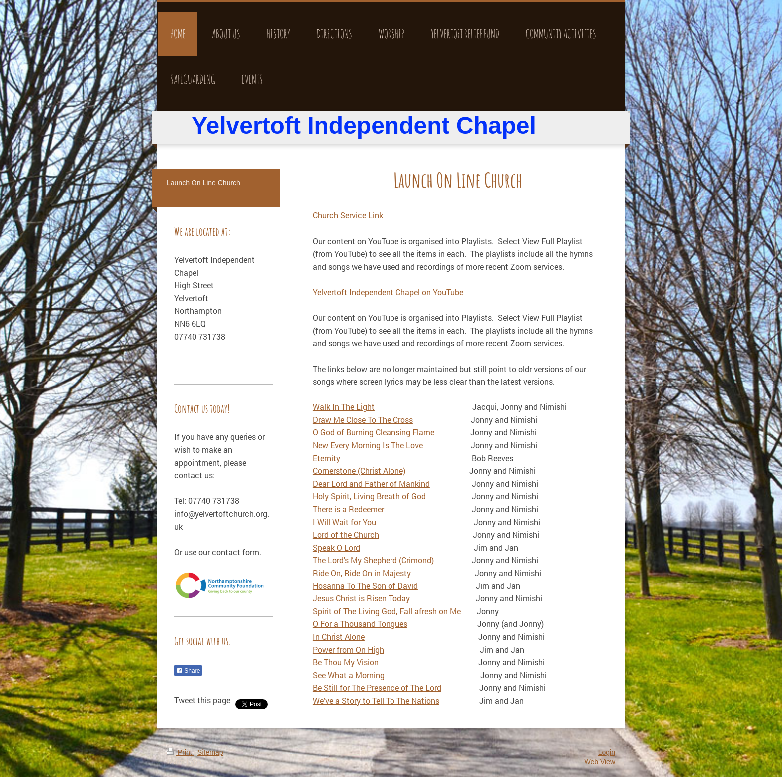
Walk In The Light (344, 406)
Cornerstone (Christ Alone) (359, 470)
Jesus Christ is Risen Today (361, 598)
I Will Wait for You (344, 522)
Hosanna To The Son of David (365, 586)
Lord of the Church (346, 534)
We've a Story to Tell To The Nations (376, 700)
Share (188, 670)
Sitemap (210, 752)
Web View (599, 762)
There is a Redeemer (348, 509)
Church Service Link (348, 215)
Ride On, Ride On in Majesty (362, 573)
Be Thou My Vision (346, 662)
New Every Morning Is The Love (368, 445)
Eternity (326, 458)
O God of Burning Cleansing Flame (373, 432)
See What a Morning (349, 675)
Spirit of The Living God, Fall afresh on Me (387, 611)
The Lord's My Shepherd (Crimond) (373, 560)
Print (180, 752)
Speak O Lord (336, 547)
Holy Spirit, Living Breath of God (369, 496)
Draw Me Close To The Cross (363, 419)
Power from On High (348, 649)
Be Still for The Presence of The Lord (377, 687)
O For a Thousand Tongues (360, 623)
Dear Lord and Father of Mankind (371, 483)
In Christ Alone (339, 636)
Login (606, 752)
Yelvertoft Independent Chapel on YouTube (388, 292)
